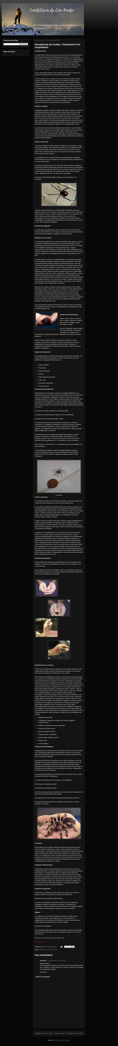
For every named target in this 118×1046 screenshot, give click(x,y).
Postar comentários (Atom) (61, 1040)
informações (44, 949)
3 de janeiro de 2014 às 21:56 (56, 960)
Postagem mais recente (44, 1033)
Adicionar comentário (43, 977)
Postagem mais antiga (74, 1033)
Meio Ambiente (53, 949)
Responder (43, 972)
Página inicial (60, 1033)
